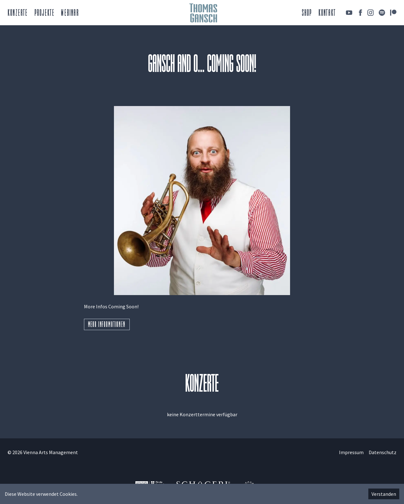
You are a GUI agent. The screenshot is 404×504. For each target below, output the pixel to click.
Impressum (351, 452)
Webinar (70, 13)
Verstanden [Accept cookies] (383, 494)
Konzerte (18, 13)
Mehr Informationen (107, 325)
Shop (307, 13)
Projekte (44, 13)
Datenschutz (382, 452)
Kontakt (327, 13)
